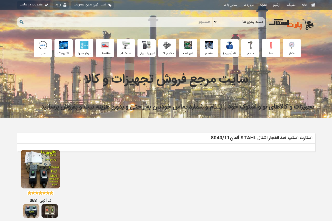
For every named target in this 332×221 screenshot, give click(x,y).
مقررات (290, 5)
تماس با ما (231, 5)
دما (271, 48)
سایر (43, 48)
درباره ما (249, 5)
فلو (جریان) (229, 48)
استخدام (125, 48)
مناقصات (105, 48)
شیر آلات (188, 48)
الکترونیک (64, 48)
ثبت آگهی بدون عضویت (90, 4)
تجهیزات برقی (147, 48)
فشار (292, 48)
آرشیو (276, 5)
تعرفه (263, 5)
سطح (250, 48)
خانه (308, 5)
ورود (58, 4)
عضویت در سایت (31, 4)
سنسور (209, 48)
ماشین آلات (167, 48)
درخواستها (84, 48)
